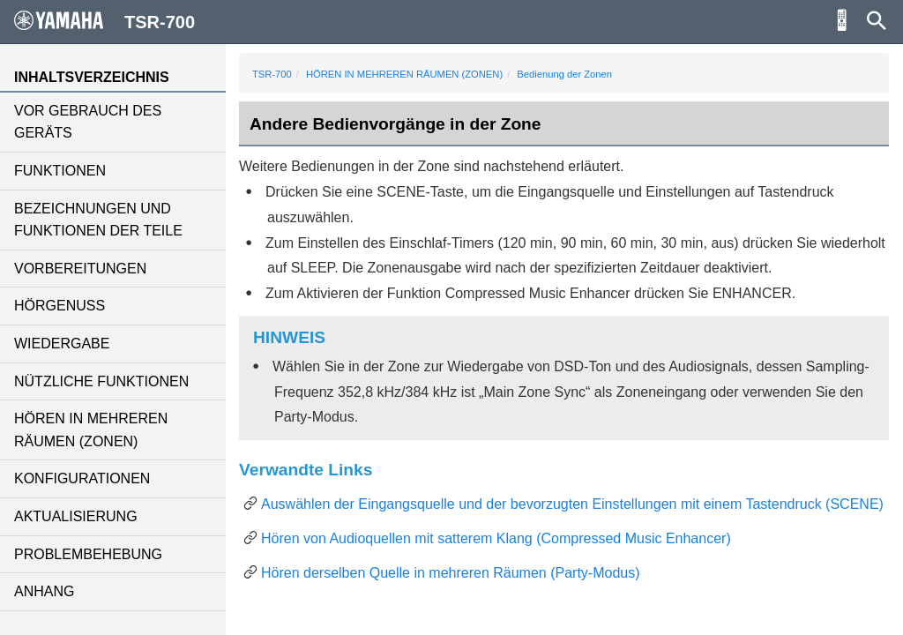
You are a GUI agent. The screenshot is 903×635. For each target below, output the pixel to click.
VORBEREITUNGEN (80, 268)
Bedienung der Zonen (564, 74)
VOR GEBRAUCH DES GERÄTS (87, 122)
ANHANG (44, 591)
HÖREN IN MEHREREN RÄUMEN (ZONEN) (91, 430)
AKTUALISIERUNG (76, 516)
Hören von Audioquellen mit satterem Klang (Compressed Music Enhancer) (496, 538)
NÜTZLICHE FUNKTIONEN (101, 381)
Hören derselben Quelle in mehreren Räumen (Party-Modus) (450, 572)
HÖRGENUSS (59, 305)
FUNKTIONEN (60, 170)
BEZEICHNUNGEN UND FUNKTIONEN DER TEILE (98, 220)
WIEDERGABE (61, 343)
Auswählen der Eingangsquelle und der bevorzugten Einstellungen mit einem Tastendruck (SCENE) (572, 504)
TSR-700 (272, 74)
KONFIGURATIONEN (82, 478)
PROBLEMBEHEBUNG (88, 554)
